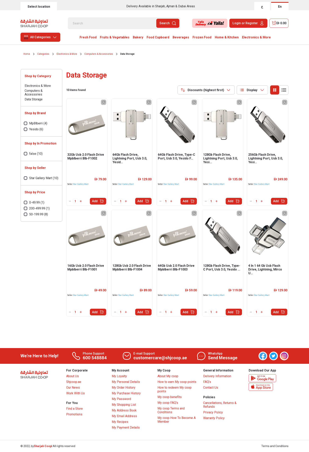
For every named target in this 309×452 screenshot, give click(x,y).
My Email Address (124, 416)
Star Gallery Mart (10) (43, 178)
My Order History (123, 387)
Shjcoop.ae (73, 382)
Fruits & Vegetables (114, 37)
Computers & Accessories (98, 54)
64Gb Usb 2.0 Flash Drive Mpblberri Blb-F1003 (176, 267)
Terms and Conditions (275, 446)
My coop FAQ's (167, 403)
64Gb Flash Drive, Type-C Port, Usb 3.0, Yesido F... (176, 156)
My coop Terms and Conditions (171, 410)
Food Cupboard (158, 37)
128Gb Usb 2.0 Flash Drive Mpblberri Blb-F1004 (132, 267)
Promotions (74, 414)
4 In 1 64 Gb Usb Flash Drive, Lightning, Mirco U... (265, 269)
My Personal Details (126, 382)
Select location (39, 6)
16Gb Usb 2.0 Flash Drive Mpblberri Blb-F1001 (85, 267)
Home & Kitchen (227, 37)
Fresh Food (88, 37)
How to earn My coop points (176, 382)
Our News (73, 387)
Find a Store (74, 408)
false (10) (36, 154)
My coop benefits (169, 397)
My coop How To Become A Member (176, 419)
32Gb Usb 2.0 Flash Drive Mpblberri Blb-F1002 (85, 156)
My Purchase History (126, 393)
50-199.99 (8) (38, 214)
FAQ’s (207, 382)
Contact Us (210, 387)
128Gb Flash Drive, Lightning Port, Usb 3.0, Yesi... (220, 158)
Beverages (181, 37)
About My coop (167, 376)
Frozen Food (202, 37)
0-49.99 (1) (36, 202)
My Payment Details (126, 427)
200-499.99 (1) (39, 208)
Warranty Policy (214, 418)
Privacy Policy (213, 412)
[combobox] (206, 89)
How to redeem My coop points (174, 389)
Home (26, 54)
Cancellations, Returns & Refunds (219, 404)
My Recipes (120, 422)
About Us (72, 376)
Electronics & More (256, 37)
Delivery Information (217, 376)
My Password (121, 399)
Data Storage (127, 54)
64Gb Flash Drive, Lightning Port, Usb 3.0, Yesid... (130, 158)
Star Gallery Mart (80, 184)
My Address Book (124, 410)
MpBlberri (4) (38, 123)
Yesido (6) (36, 129)
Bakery (138, 37)
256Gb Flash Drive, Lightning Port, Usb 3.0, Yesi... (265, 158)
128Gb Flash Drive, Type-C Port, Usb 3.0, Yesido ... (221, 267)
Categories (43, 54)
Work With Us (75, 393)
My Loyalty (119, 376)
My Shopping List (124, 405)
